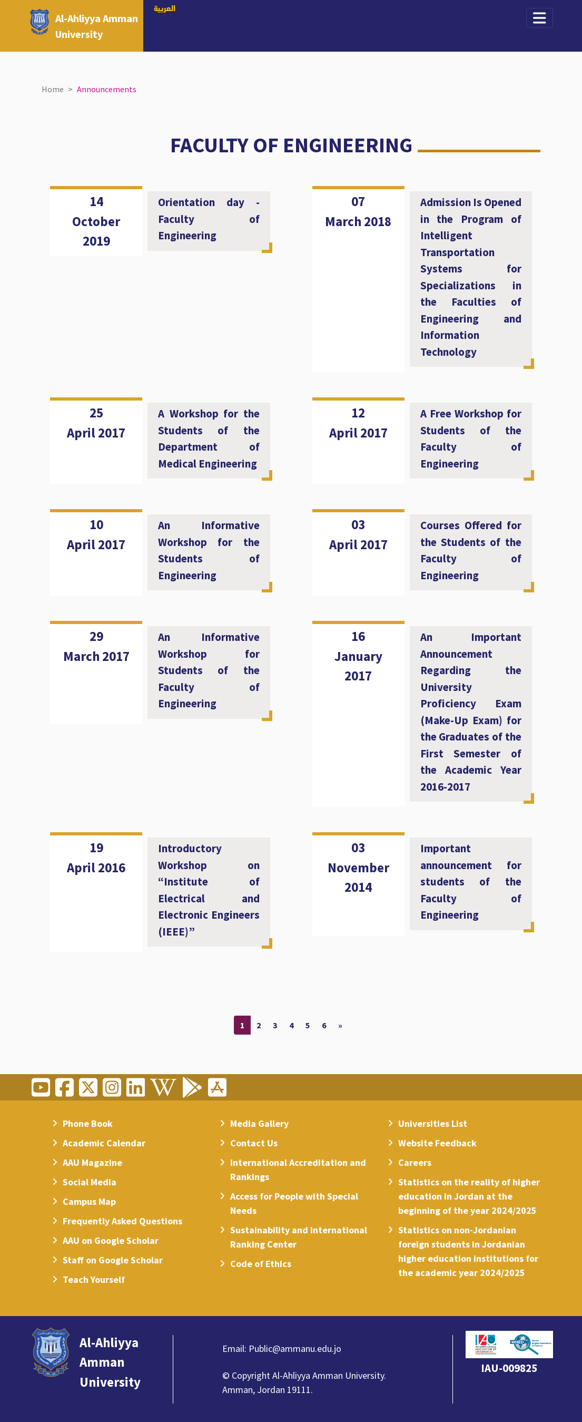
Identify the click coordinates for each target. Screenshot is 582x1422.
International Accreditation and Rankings (298, 1169)
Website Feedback (437, 1143)
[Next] (340, 1025)
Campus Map (89, 1201)
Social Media (89, 1182)
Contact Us (254, 1143)
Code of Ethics (260, 1264)
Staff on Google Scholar (113, 1260)
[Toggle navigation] (539, 18)
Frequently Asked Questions (122, 1221)
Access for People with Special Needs (294, 1203)
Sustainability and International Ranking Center (298, 1237)
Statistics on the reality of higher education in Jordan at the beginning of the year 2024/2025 (469, 1196)
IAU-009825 (509, 1368)
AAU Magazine (92, 1162)
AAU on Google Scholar (111, 1240)
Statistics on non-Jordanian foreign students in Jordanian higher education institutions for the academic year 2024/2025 (468, 1251)
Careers (414, 1162)
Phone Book (88, 1123)
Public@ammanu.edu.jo (295, 1348)
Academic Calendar (104, 1143)
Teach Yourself (94, 1279)
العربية (164, 9)
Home (53, 89)
